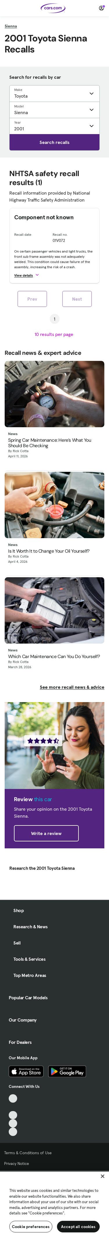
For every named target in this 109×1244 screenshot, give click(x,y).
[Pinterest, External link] (13, 1132)
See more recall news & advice (72, 687)
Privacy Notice (16, 1163)
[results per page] (54, 334)
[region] (54, 1207)
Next (77, 299)
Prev (32, 299)
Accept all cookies (78, 1226)
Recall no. (60, 234)
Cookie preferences (31, 1226)
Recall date (22, 234)
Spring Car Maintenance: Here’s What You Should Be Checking (49, 442)
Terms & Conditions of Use (28, 1152)
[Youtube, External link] (13, 1115)
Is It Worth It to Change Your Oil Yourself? (49, 551)
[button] (29, 275)
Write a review (46, 833)
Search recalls (54, 142)
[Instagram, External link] (13, 1123)
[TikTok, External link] (13, 1098)
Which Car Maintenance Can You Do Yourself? (54, 656)
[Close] (102, 1176)
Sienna (11, 26)
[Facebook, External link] (13, 1107)
